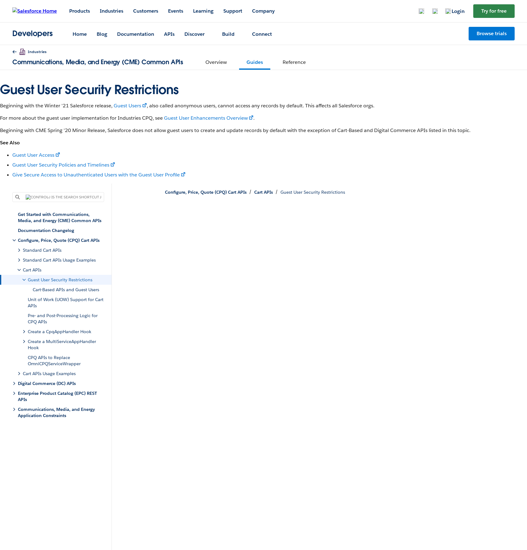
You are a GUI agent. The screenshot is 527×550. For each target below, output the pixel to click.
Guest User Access (33, 155)
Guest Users (127, 105)
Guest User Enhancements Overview (206, 118)
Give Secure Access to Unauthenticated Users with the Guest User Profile (96, 175)
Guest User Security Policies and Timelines (60, 165)
